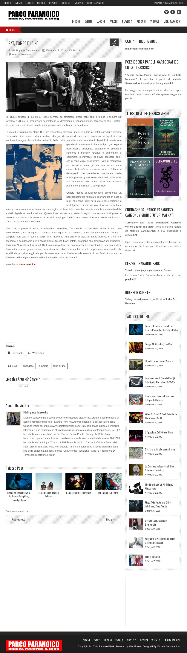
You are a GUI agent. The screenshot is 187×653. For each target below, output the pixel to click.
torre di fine (59, 366)
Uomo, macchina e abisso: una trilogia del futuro (159, 398)
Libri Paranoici (95, 3)
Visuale (79, 3)
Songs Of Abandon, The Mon (158, 344)
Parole (41, 3)
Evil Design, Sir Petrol (108, 493)
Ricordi (66, 3)
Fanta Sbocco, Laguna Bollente (49, 494)
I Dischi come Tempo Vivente (159, 361)
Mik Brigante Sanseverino (35, 412)
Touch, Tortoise (152, 556)
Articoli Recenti (139, 316)
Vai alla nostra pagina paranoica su (148, 270)
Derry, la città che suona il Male (160, 449)
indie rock (13, 366)
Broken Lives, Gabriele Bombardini (156, 522)
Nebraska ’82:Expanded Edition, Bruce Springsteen (160, 540)
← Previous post (16, 519)
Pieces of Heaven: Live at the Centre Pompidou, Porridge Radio (18, 496)
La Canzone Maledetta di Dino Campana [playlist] (159, 468)
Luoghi (29, 3)
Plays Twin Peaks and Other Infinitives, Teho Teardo (158, 504)
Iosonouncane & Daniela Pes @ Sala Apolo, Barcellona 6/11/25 (160, 380)
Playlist (54, 3)
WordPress (135, 646)
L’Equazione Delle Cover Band (159, 432)
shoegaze (28, 366)
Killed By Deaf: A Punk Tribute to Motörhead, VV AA (161, 416)
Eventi (18, 3)
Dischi (7, 3)
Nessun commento (22, 54)
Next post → (112, 519)
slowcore (43, 366)
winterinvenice (27, 264)
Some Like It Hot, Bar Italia (78, 493)
